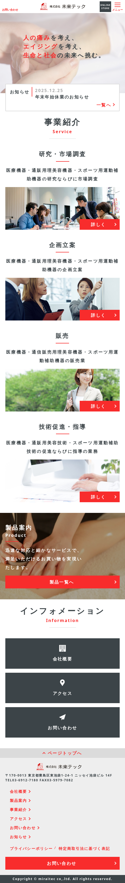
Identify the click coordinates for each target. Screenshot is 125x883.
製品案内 (18, 800)
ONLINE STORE (105, 6)
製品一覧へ (62, 582)
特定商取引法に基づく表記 (84, 848)
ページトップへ (65, 753)
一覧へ (103, 105)
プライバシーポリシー (31, 848)
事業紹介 (18, 809)
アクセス (18, 818)
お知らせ (18, 836)
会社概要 (18, 791)
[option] (75, 93)
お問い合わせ (10, 9)
